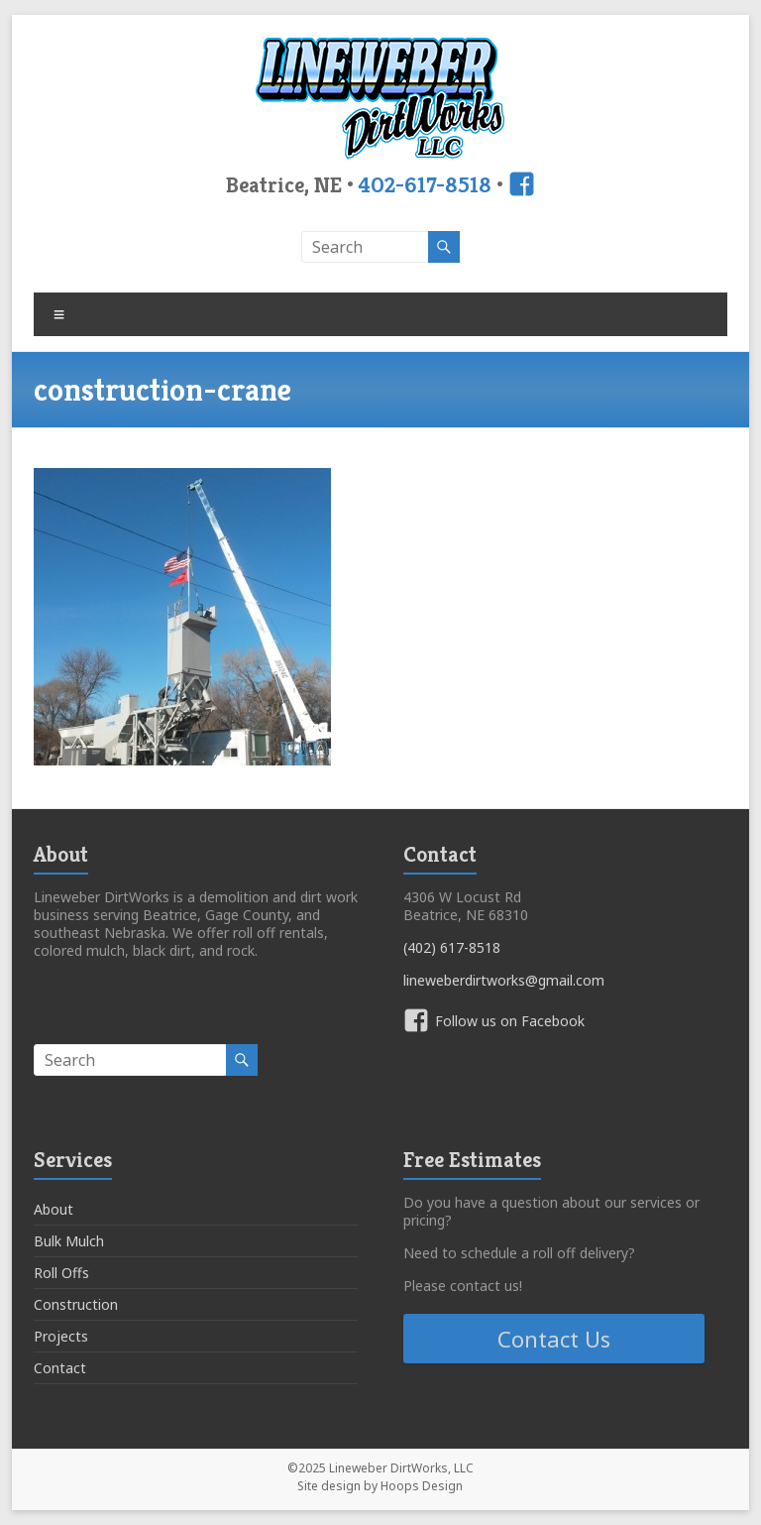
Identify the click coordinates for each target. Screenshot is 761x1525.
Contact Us (553, 1338)
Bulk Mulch (69, 1241)
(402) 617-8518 (451, 947)
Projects (61, 1336)
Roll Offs (61, 1272)
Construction (76, 1304)
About (53, 1209)
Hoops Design (421, 1485)
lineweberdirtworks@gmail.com (503, 980)
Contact (60, 1367)
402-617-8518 (425, 184)
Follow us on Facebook (510, 1020)
